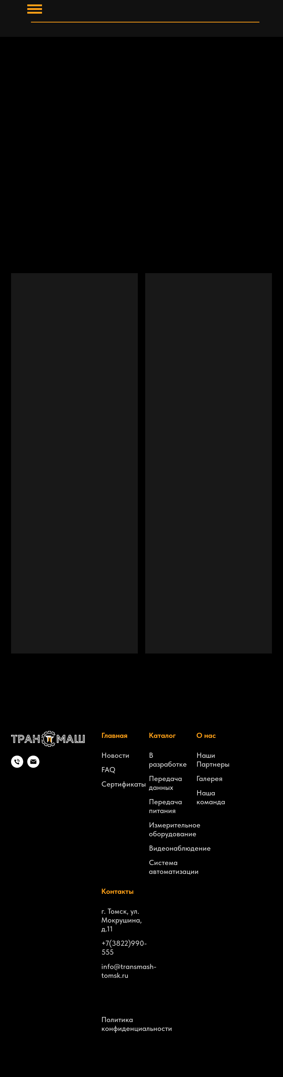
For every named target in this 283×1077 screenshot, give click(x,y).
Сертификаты (123, 784)
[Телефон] (17, 766)
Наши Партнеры (213, 759)
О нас (206, 735)
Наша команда (210, 797)
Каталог (162, 735)
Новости (115, 755)
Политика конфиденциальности (136, 1024)
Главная (114, 735)
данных (161, 787)
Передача (165, 778)
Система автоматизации (174, 867)
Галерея (209, 778)
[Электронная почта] (33, 766)
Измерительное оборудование (174, 829)
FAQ (108, 769)
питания (162, 810)
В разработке (168, 759)
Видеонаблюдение (180, 848)
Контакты (117, 891)
